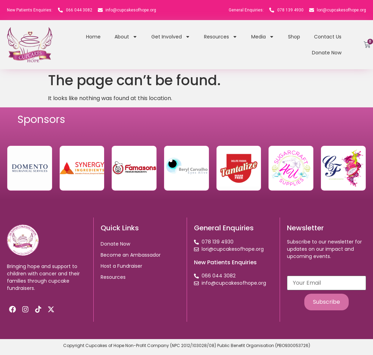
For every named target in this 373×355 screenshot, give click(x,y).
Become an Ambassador (131, 254)
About (126, 37)
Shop (294, 36)
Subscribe (326, 302)
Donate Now (326, 52)
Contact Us (327, 36)
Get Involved (170, 37)
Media (262, 37)
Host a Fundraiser (121, 266)
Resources (220, 37)
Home (93, 36)
